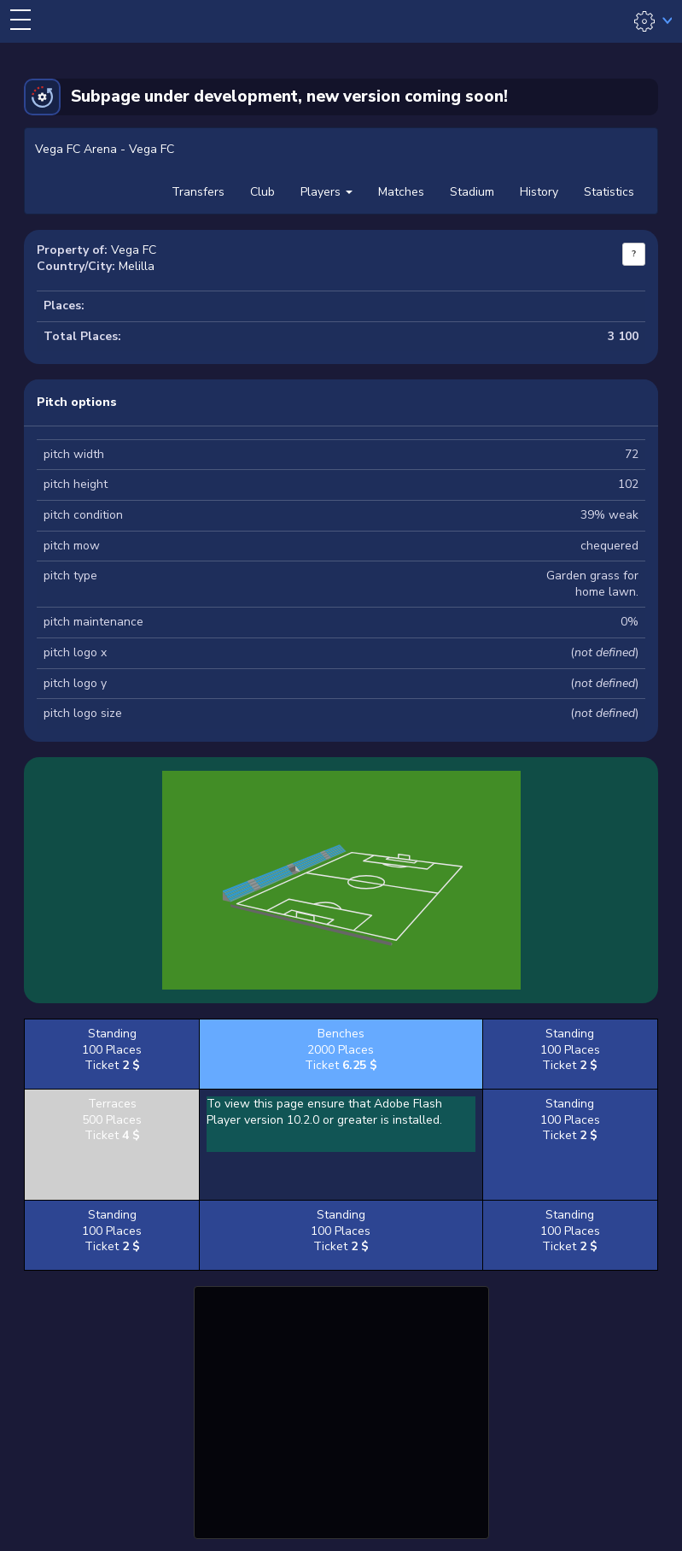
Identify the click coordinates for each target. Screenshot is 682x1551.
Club (262, 192)
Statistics (609, 192)
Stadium (472, 192)
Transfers (198, 192)
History (539, 192)
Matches (401, 192)
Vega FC (133, 250)
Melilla (136, 266)
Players (326, 192)
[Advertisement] (341, 1410)
